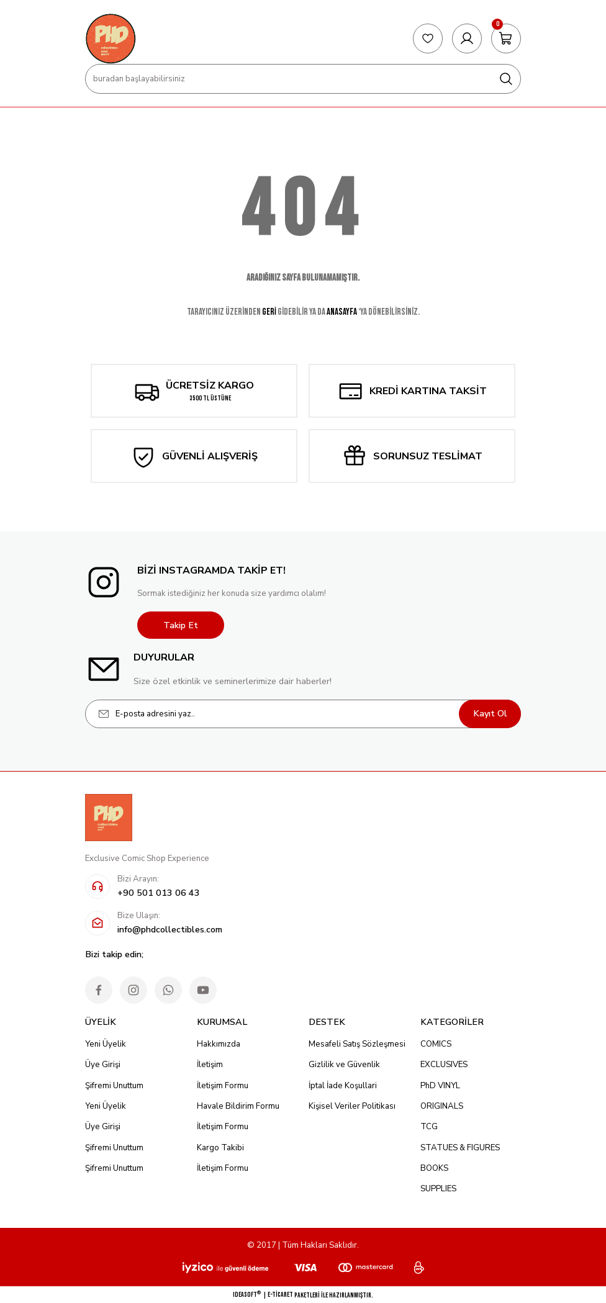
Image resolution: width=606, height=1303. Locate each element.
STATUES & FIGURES (460, 1147)
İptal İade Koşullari (343, 1085)
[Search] (303, 79)
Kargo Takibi (220, 1147)
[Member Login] (467, 38)
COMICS (435, 1044)
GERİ (269, 312)
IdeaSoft (247, 1294)
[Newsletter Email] (303, 714)
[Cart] (506, 38)
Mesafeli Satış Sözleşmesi (357, 1044)
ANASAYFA (342, 312)
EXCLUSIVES (444, 1064)
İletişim (210, 1064)
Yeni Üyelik (105, 1044)
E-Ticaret (280, 1295)
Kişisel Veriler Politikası (352, 1106)
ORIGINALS (441, 1106)
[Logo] (110, 38)
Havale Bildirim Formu (238, 1106)
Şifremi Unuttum (114, 1085)
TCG (429, 1126)
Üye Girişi (102, 1064)
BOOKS (434, 1168)
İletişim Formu (222, 1085)
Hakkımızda (218, 1044)
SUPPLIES (438, 1188)
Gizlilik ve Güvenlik (344, 1064)
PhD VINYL (440, 1085)
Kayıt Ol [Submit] (490, 713)
